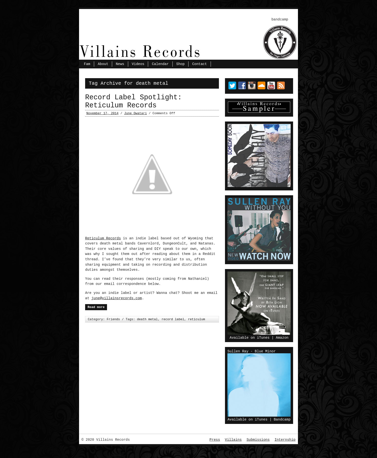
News (120, 64)
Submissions (258, 440)
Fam (87, 64)
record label (173, 319)
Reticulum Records (103, 238)
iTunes (263, 338)
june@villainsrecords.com (116, 298)
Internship (285, 440)
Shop (180, 64)
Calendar (160, 64)
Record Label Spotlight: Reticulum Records (133, 101)
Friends (113, 319)
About (103, 64)
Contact (199, 64)
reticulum (196, 319)
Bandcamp (282, 419)
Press (214, 440)
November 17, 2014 (102, 113)
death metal (147, 319)
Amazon (282, 338)
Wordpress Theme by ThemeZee (188, 449)
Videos (138, 64)
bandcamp (279, 19)
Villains (233, 440)
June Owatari (135, 113)
